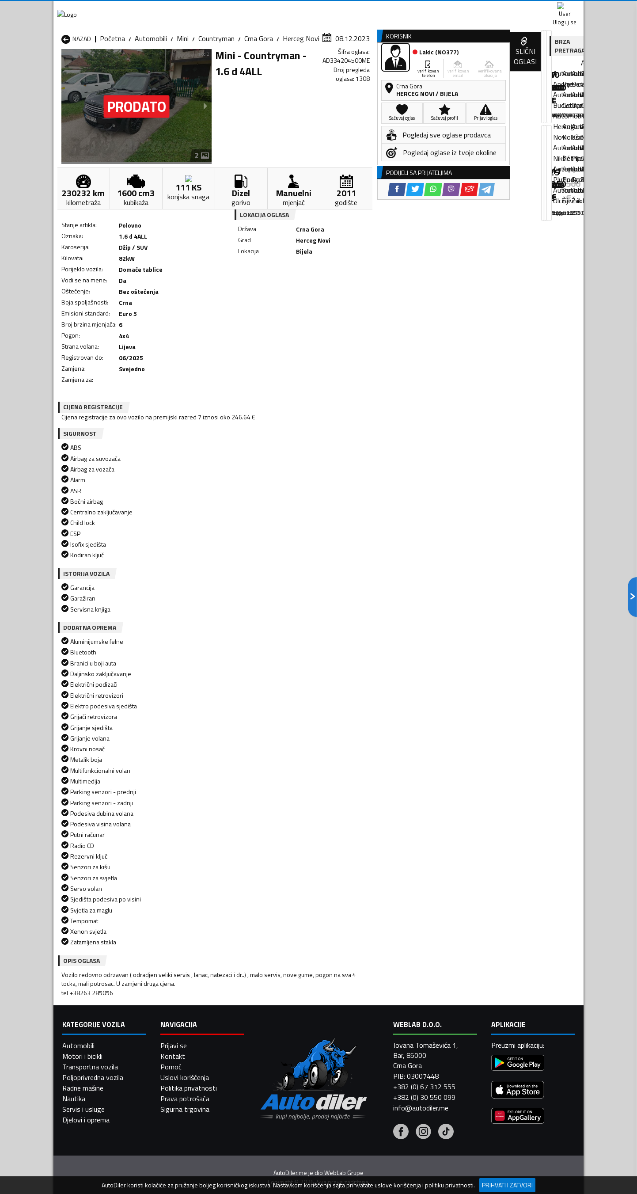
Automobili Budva (87, 1023)
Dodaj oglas (554, 67)
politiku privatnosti (449, 1185)
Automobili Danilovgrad (287, 1023)
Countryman (216, 86)
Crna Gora (258, 86)
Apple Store (318, 9)
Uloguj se (521, 9)
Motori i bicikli (82, 1173)
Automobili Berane (279, 1012)
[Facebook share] (307, 291)
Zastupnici (283, 67)
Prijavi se (173, 1163)
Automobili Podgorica (189, 1055)
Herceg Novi (301, 86)
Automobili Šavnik (183, 1065)
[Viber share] (361, 291)
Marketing (426, 9)
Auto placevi (224, 67)
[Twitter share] (325, 291)
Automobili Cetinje (184, 1023)
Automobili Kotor (278, 1033)
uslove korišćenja (398, 1185)
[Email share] (379, 291)
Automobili (151, 86)
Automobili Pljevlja (375, 1044)
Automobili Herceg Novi (96, 1033)
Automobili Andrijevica (94, 1012)
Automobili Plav (275, 1044)
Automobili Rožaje (279, 1055)
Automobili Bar (179, 1012)
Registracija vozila (483, 67)
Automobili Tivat (373, 1055)
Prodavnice (163, 67)
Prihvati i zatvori (507, 1185)
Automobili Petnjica (186, 1044)
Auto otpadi (341, 67)
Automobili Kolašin (184, 1033)
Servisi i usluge (407, 67)
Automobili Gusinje (375, 1023)
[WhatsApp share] (343, 291)
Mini (183, 86)
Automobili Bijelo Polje (381, 1012)
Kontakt (474, 9)
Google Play (260, 9)
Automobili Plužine (88, 1055)
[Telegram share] (396, 291)
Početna (112, 86)
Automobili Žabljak (279, 1065)
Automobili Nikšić (86, 1044)
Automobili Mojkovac (379, 1033)
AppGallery (374, 9)
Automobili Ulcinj (85, 1065)
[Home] (61, 68)
